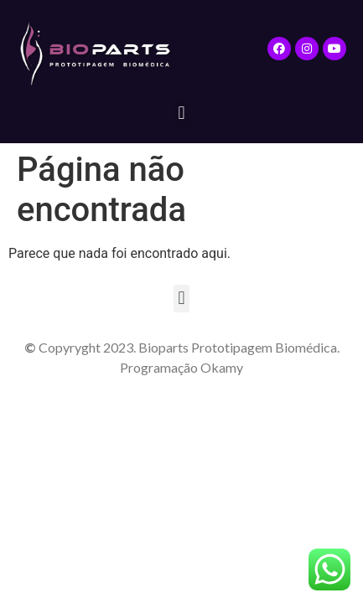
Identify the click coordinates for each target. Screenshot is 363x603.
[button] (181, 112)
